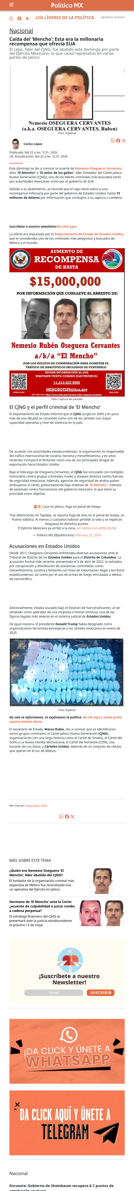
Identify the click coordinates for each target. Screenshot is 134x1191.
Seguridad (32, 805)
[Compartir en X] (124, 140)
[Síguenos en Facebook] (19, 18)
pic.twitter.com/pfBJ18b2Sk (96, 528)
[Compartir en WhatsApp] (113, 140)
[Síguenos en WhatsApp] (11, 18)
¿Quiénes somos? (112, 17)
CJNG (44, 805)
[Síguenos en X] (27, 18)
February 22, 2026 (88, 535)
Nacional (21, 30)
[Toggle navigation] (11, 5)
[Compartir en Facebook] (118, 140)
